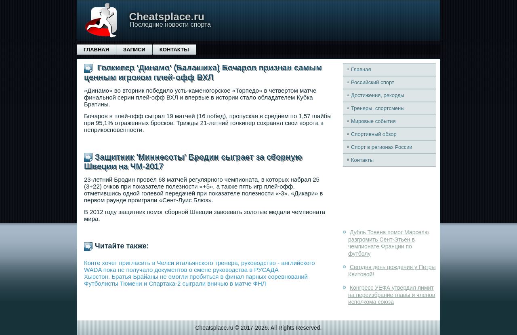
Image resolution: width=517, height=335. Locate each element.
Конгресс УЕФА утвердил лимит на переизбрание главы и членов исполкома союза (391, 294)
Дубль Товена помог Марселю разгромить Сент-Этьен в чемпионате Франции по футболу (388, 243)
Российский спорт (372, 82)
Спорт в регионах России (381, 147)
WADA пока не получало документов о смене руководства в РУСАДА (181, 269)
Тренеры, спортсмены (378, 108)
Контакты (174, 50)
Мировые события (373, 121)
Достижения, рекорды (377, 95)
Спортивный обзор (374, 134)
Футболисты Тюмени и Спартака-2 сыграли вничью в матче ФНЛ (175, 283)
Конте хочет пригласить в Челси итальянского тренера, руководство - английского (199, 262)
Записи (134, 50)
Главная (96, 50)
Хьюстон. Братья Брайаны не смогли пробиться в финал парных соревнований (196, 276)
